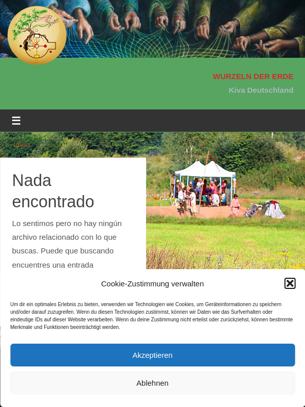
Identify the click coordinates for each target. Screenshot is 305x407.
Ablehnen (152, 383)
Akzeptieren (152, 355)
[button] (290, 283)
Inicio (22, 145)
